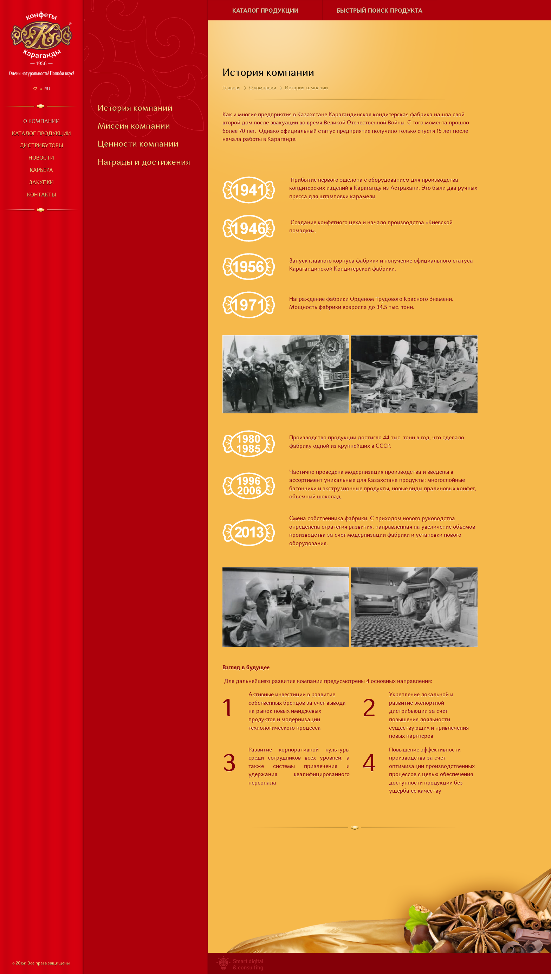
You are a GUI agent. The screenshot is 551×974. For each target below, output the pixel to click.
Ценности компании (138, 144)
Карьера (41, 170)
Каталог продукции (41, 134)
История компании (135, 108)
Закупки (41, 183)
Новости (41, 158)
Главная (231, 87)
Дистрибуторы (41, 146)
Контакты (41, 195)
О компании (41, 121)
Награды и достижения (144, 163)
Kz (34, 89)
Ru (47, 89)
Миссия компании (134, 126)
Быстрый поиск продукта (379, 11)
